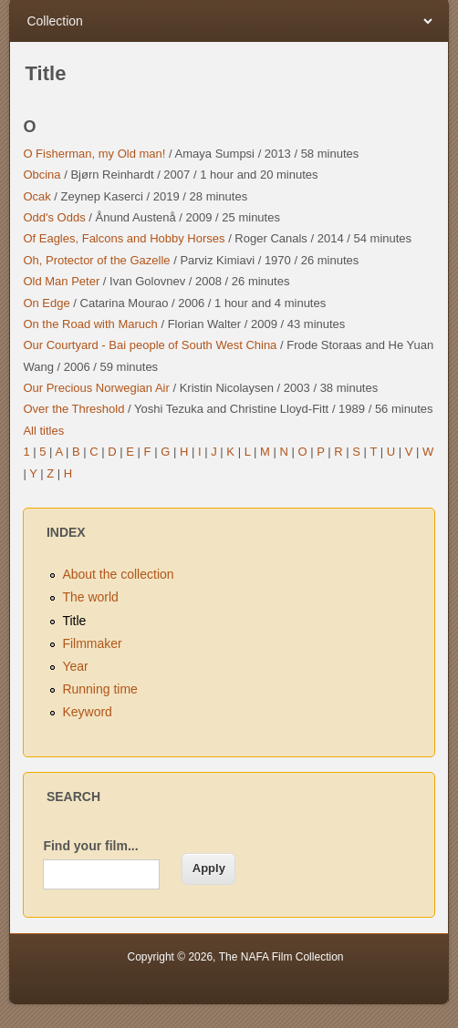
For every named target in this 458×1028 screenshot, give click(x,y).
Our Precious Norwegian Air (96, 388)
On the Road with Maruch (90, 324)
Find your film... (90, 845)
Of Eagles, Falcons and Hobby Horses (123, 238)
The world (90, 597)
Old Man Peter (61, 281)
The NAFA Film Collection (281, 957)
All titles (43, 430)
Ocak (36, 196)
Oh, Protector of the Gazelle (96, 260)
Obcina (41, 174)
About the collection (117, 574)
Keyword (86, 711)
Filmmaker (91, 643)
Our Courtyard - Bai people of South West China (149, 345)
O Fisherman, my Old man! (94, 153)
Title (74, 620)
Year (75, 666)
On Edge (46, 303)
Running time (100, 689)
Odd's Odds (54, 217)
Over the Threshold (73, 409)
